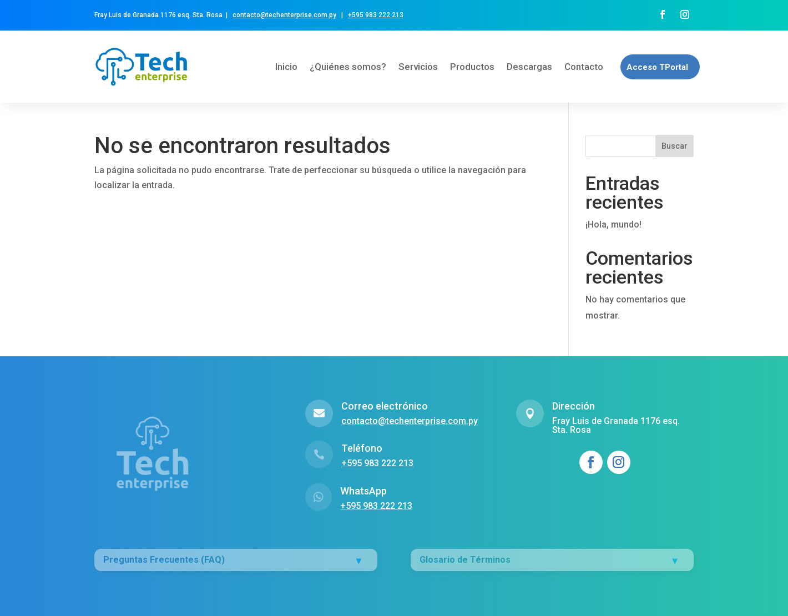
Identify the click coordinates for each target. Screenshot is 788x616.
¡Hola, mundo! (613, 224)
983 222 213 (383, 15)
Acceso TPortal (657, 67)
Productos (472, 66)
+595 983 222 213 (376, 506)
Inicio (286, 66)
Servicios (418, 66)
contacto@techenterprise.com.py (284, 15)
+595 (355, 15)
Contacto (583, 66)
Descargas (529, 66)
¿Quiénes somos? (348, 66)
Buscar (674, 146)
